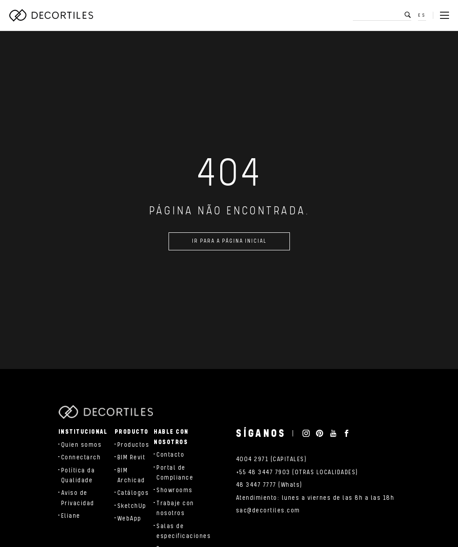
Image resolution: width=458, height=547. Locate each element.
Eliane (70, 516)
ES (422, 15)
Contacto (170, 454)
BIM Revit (131, 457)
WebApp (129, 518)
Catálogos (133, 493)
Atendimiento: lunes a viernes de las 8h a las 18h (315, 498)
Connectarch (81, 457)
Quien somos (81, 445)
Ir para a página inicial (229, 242)
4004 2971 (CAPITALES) (271, 459)
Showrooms (174, 490)
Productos (133, 445)
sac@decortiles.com (268, 510)
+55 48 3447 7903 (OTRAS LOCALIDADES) (297, 472)
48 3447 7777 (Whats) (269, 485)
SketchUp (132, 506)
